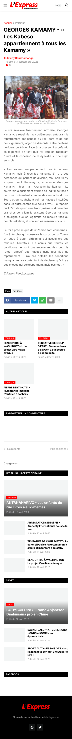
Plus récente (13, 448)
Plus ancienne (58, 448)
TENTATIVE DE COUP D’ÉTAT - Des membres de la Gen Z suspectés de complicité (52, 347)
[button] (5, 5)
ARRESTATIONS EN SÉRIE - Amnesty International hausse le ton (47, 526)
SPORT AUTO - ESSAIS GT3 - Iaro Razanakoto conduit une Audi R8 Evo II (47, 651)
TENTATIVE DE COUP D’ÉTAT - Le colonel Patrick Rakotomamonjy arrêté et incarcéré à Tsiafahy (47, 544)
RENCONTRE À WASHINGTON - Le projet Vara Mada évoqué (15, 347)
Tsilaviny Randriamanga (18, 58)
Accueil (8, 23)
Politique (20, 23)
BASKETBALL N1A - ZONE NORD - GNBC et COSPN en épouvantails (47, 633)
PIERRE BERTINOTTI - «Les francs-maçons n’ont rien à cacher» (17, 390)
